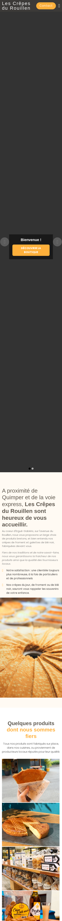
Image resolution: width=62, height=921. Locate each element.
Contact (46, 6)
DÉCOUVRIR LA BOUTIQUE (31, 250)
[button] (4, 242)
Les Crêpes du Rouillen (16, 6)
